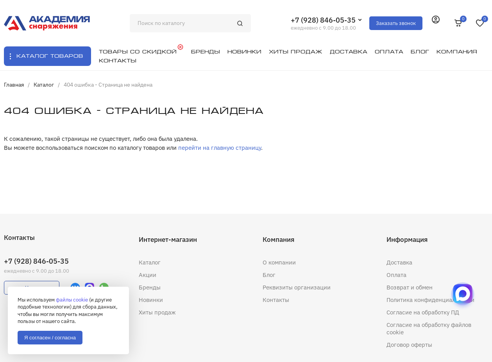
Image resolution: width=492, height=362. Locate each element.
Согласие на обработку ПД (422, 312)
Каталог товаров (49, 56)
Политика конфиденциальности (430, 299)
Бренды (150, 287)
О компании (279, 262)
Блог (269, 275)
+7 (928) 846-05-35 (323, 20)
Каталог (150, 262)
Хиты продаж (157, 312)
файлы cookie (72, 299)
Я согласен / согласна (50, 338)
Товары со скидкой (138, 51)
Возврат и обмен (409, 287)
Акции (147, 275)
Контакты (276, 299)
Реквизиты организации (297, 287)
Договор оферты (409, 344)
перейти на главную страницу (219, 147)
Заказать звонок (396, 23)
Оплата (396, 275)
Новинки (151, 299)
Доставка (399, 262)
